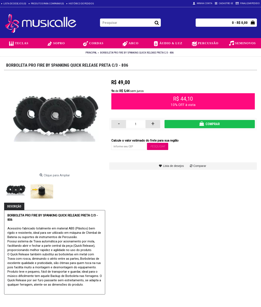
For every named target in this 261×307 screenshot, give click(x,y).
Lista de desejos (173, 165)
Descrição (14, 206)
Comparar (199, 165)
